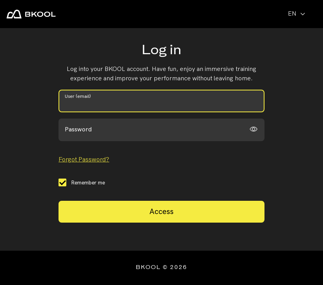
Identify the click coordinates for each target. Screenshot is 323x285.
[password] (161, 130)
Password (78, 129)
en (297, 14)
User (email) (78, 96)
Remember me (88, 182)
